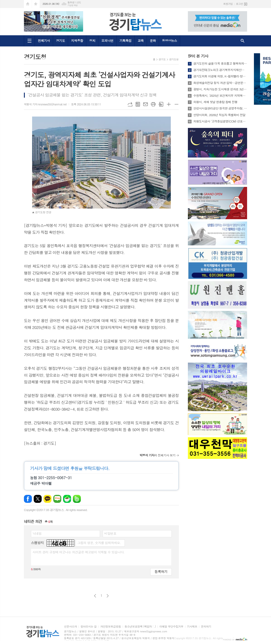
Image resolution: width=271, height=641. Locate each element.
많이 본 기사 (198, 56)
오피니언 (107, 40)
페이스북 (28, 499)
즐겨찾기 (36, 4)
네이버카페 (67, 499)
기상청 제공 (72, 5)
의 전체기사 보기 (157, 455)
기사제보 (192, 626)
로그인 (239, 3)
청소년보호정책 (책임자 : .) (140, 626)
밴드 (77, 499)
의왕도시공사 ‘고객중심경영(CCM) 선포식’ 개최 (220, 121)
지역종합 (77, 40)
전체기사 (44, 40)
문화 (153, 40)
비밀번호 (110, 533)
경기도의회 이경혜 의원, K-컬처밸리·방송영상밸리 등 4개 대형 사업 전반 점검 (220, 76)
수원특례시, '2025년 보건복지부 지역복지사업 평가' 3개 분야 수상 (220, 96)
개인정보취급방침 (110, 626)
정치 (92, 40)
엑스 (38, 499)
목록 (138, 104)
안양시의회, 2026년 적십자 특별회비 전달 (219, 115)
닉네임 (37, 533)
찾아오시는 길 (88, 626)
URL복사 (130, 104)
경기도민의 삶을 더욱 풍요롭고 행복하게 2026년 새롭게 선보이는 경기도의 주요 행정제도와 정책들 (220, 63)
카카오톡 (47, 499)
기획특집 (126, 40)
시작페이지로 (28, 4)
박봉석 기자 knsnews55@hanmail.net (45, 104)
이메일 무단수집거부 (171, 626)
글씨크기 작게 (176, 104)
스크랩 (161, 104)
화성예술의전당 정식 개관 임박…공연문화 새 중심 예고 (220, 83)
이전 (95, 595)
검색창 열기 (242, 40)
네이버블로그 (57, 499)
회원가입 (228, 3)
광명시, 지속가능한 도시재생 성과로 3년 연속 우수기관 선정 (220, 89)
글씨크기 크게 (168, 104)
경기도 (60, 40)
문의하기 (206, 626)
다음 (107, 595)
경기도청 (174, 59)
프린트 (153, 104)
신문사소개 (70, 626)
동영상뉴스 (169, 40)
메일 (145, 104)
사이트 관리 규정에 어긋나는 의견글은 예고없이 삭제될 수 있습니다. (79, 552)
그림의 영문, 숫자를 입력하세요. (99, 542)
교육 (140, 40)
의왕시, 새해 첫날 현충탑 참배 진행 (215, 102)
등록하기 (161, 571)
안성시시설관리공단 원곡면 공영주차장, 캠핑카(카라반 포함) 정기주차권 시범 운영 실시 (220, 108)
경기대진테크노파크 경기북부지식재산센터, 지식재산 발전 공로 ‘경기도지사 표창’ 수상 (220, 70)
